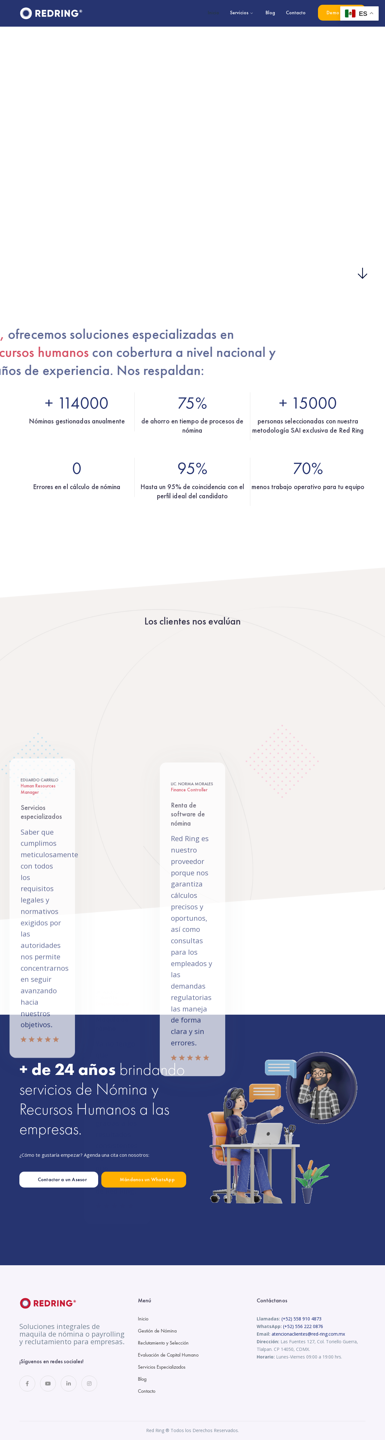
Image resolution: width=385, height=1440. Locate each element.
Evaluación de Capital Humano (168, 1355)
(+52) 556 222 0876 (303, 1326)
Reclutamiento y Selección (163, 1342)
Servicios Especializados (162, 1367)
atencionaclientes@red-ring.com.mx (308, 1334)
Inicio (143, 1318)
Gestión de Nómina (157, 1330)
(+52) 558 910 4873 (301, 1319)
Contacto (146, 1391)
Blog (142, 1379)
